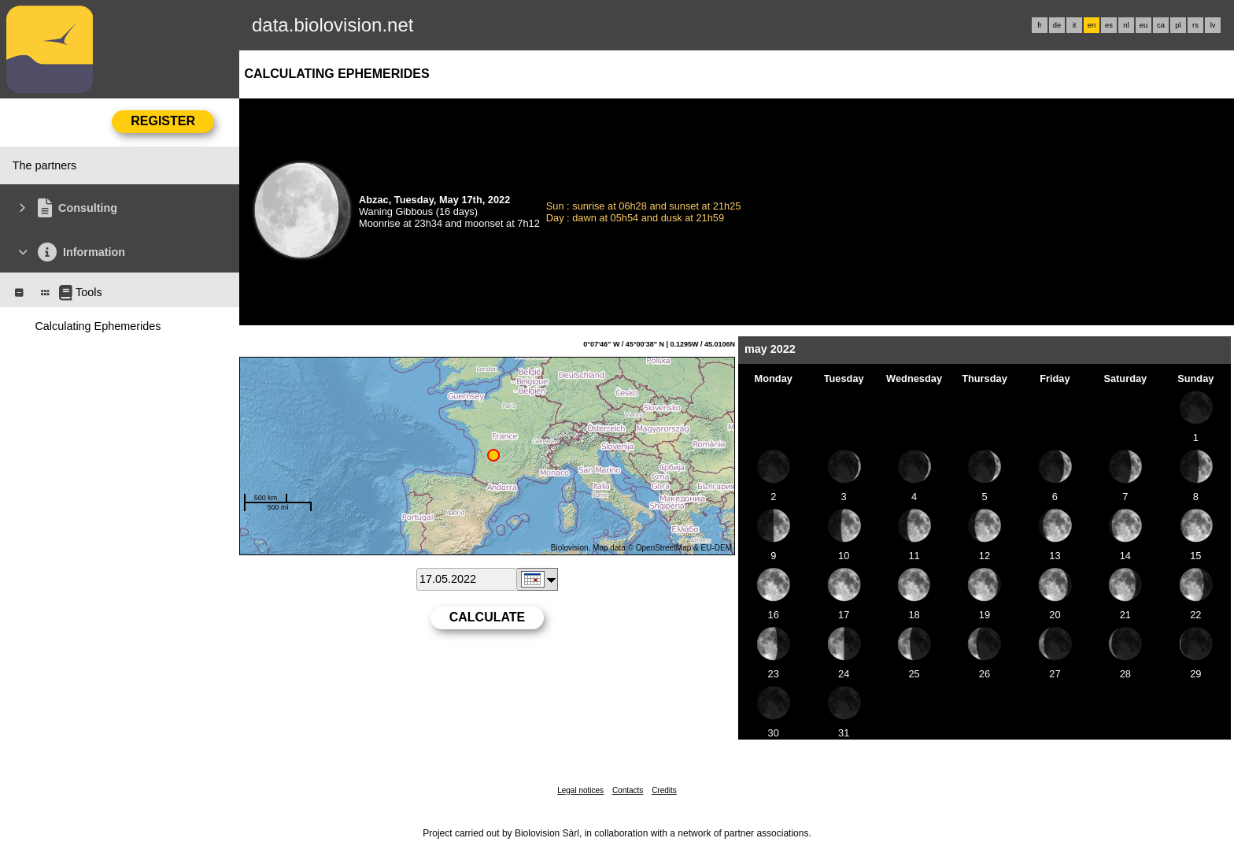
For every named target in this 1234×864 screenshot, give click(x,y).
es (1109, 25)
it (1075, 25)
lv (1213, 25)
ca (1161, 25)
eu (1143, 25)
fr (1039, 25)
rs (1195, 25)
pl (1177, 25)
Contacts (627, 790)
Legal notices (580, 790)
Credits (664, 790)
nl (1126, 25)
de (1057, 25)
